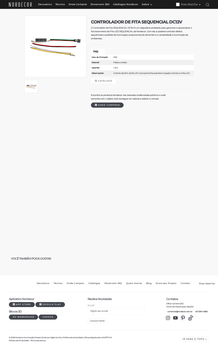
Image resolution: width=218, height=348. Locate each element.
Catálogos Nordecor (125, 4)
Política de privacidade (73, 337)
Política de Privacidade (19, 340)
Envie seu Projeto (166, 283)
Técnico (60, 4)
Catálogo (103, 81)
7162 (95, 51)
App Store (22, 304)
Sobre (145, 4)
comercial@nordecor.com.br (179, 311)
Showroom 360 (100, 4)
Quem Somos (134, 283)
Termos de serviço (38, 340)
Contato (185, 283)
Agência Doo (56, 337)
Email (91, 305)
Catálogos (94, 283)
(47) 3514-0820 (201, 311)
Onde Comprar (78, 4)
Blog (149, 283)
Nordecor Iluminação (24, 337)
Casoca (48, 317)
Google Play (50, 304)
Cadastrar (97, 321)
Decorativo (45, 4)
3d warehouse (23, 317)
